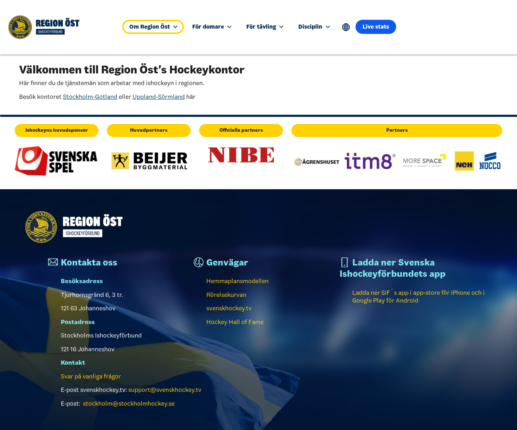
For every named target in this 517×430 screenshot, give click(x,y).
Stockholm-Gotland (90, 97)
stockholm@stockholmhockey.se (129, 403)
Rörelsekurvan (226, 295)
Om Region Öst (153, 26)
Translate (346, 27)
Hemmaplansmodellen (237, 281)
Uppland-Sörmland (159, 97)
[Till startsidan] (59, 27)
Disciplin (314, 26)
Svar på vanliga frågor (91, 376)
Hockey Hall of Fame (235, 322)
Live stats (376, 26)
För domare (211, 26)
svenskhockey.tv (229, 308)
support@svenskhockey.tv (164, 390)
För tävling (264, 26)
